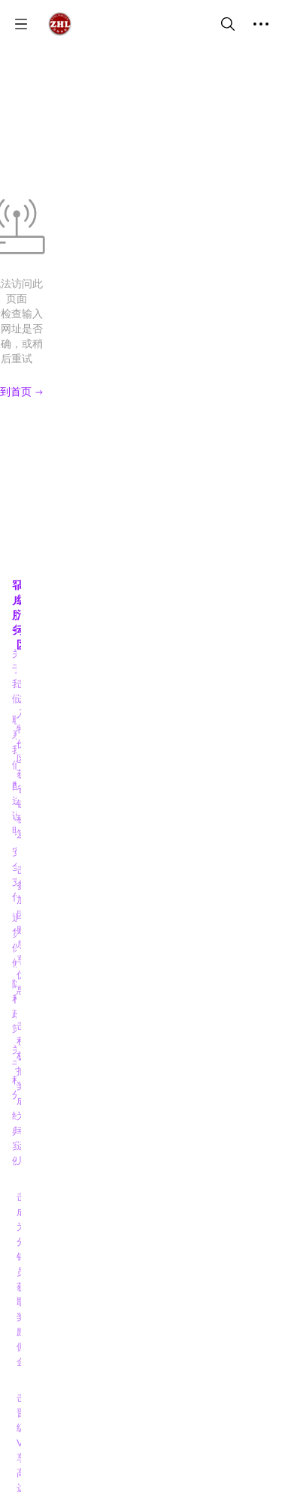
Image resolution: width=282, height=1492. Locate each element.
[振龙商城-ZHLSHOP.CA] (59, 24)
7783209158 (55, 1338)
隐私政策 (31, 658)
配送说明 (31, 595)
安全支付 (31, 616)
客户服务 (34, 529)
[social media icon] (17, 1181)
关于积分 (31, 679)
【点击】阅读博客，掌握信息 (204, 805)
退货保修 (31, 637)
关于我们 (31, 553)
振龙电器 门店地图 (52, 1112)
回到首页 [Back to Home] (141, 334)
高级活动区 (169, 529)
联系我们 (31, 574)
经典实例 (31, 700)
